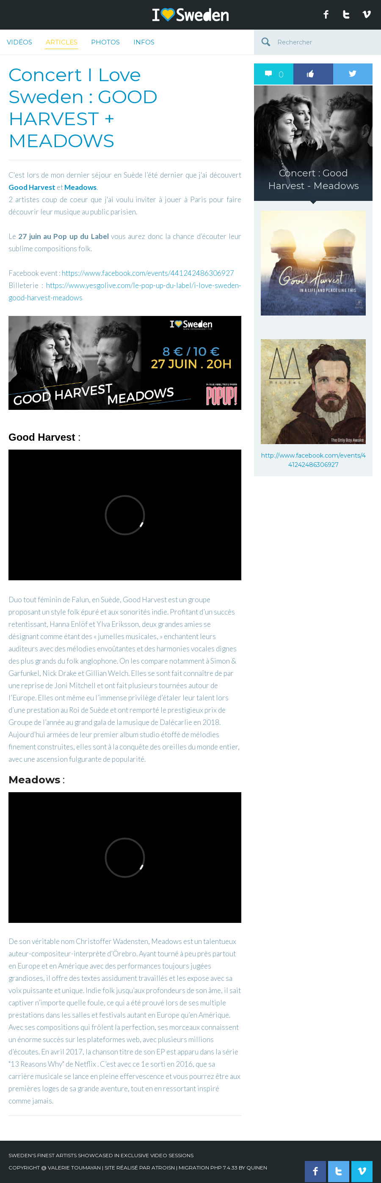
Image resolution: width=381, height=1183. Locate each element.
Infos (144, 42)
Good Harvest (31, 187)
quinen (256, 1167)
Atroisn (163, 1167)
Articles (61, 43)
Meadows (80, 187)
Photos (105, 42)
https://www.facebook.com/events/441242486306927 (148, 273)
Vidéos (19, 42)
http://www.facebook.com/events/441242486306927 (313, 460)
